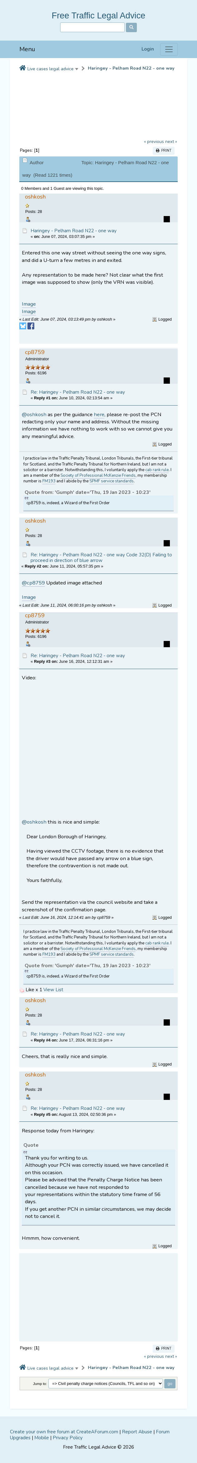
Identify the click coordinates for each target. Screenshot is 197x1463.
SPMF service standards (111, 481)
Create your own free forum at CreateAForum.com (64, 1432)
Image (29, 304)
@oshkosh (34, 414)
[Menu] (169, 49)
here (99, 414)
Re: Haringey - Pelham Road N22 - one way (78, 392)
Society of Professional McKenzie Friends (98, 475)
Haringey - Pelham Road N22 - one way (131, 68)
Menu (27, 49)
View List (53, 990)
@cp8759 (33, 582)
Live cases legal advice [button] (50, 69)
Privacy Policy (68, 1438)
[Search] (92, 27)
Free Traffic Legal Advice (99, 15)
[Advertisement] (98, 1297)
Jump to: (40, 1384)
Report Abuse (137, 1432)
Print (163, 150)
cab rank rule (157, 470)
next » (171, 142)
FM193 (48, 481)
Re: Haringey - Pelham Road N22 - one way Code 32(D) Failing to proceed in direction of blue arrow (101, 558)
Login (148, 49)
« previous (154, 142)
